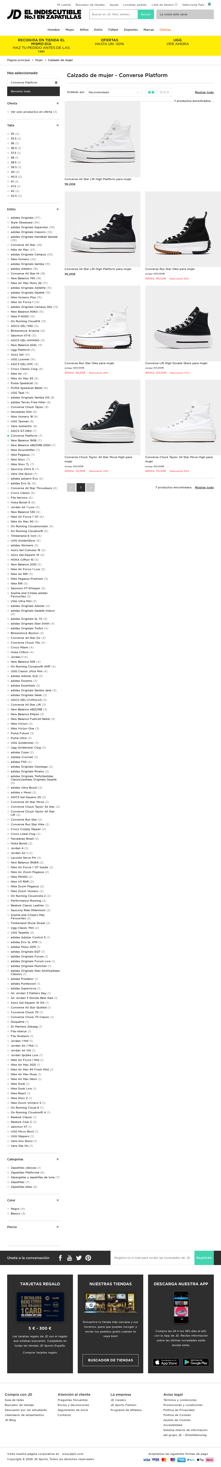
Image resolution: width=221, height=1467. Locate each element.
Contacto (64, 1415)
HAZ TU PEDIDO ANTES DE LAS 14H (41, 45)
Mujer (70, 29)
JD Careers (118, 1400)
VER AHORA (177, 42)
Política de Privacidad (178, 1410)
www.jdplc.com (72, 1454)
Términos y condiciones (180, 1400)
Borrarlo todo (21, 91)
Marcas (149, 29)
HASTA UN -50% (109, 42)
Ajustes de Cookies (177, 1420)
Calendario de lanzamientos (24, 1415)
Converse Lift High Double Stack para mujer (176, 363)
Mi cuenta (64, 4)
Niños (84, 29)
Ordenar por (76, 92)
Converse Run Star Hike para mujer (170, 269)
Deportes (131, 29)
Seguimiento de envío (73, 1410)
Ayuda (114, 4)
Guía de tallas (14, 1400)
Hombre (54, 29)
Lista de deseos (163, 4)
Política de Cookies (177, 1415)
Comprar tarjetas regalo (40, 1352)
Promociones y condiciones (183, 1405)
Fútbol (113, 29)
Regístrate (204, 1258)
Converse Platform (34, 82)
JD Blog (10, 1420)
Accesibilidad (172, 1425)
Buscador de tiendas (90, 4)
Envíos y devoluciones (73, 1405)
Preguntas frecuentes (73, 1400)
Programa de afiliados (126, 1410)
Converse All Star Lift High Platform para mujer (98, 179)
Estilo (98, 29)
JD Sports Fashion (123, 1405)
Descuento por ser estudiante (26, 1410)
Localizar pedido (135, 4)
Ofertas (165, 29)
